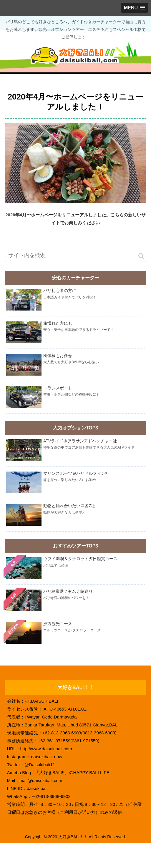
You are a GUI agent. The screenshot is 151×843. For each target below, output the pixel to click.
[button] (141, 256)
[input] (75, 255)
